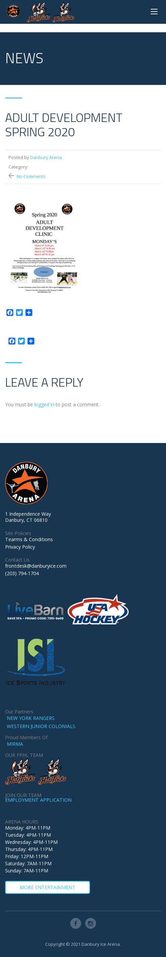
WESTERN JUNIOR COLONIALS (41, 726)
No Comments (31, 176)
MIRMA (15, 744)
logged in (44, 404)
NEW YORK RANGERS (31, 718)
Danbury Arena (46, 157)
